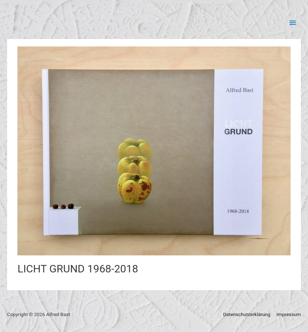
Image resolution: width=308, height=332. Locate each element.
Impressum (288, 314)
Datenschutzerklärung (246, 314)
